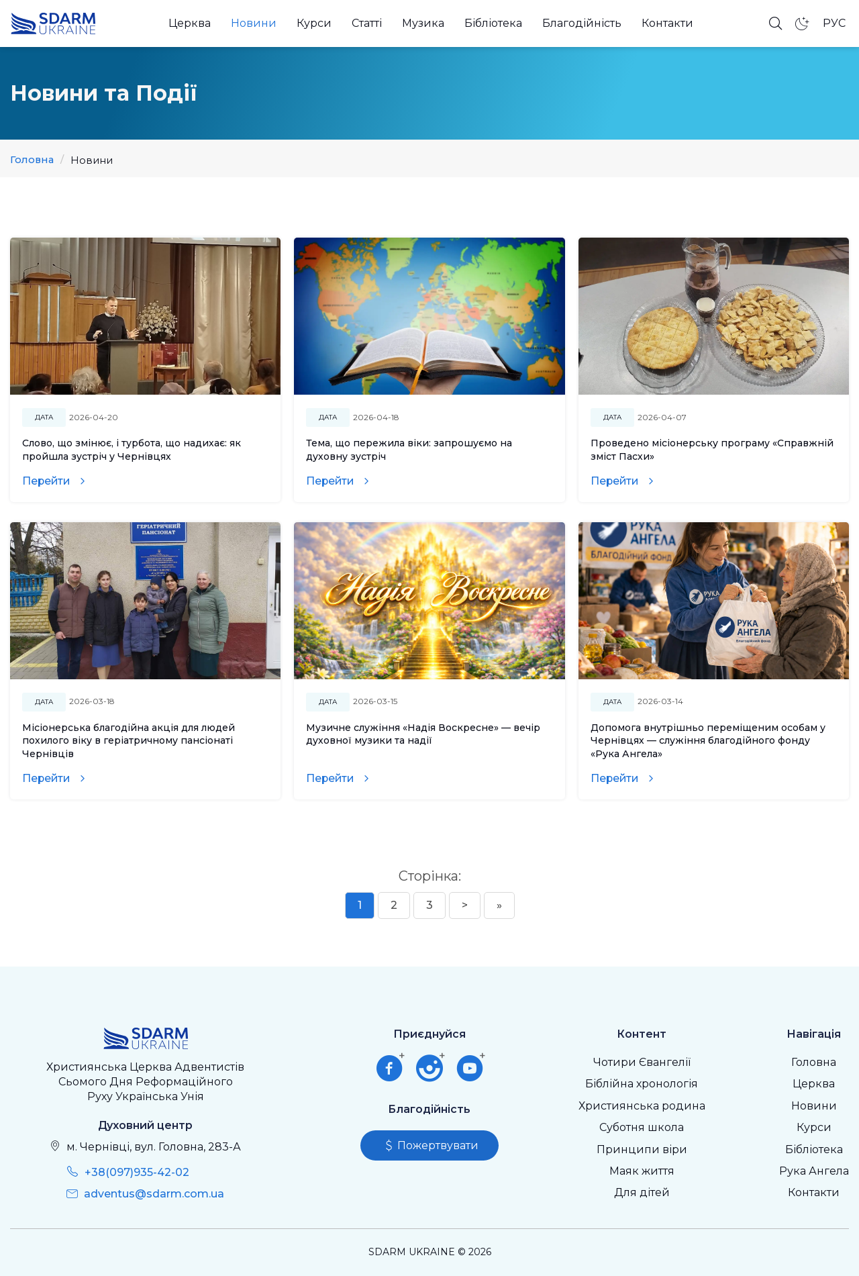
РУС (834, 23)
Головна (32, 160)
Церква (189, 23)
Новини (253, 23)
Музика (423, 23)
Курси (314, 23)
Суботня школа (641, 1127)
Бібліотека (493, 23)
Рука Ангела (814, 1171)
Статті (367, 23)
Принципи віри (642, 1149)
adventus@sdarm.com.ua (154, 1193)
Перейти (47, 481)
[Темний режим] (803, 23)
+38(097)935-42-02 (137, 1172)
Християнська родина (641, 1105)
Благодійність (581, 23)
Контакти (667, 23)
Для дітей (642, 1192)
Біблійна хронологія (641, 1083)
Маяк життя (641, 1171)
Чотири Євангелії (642, 1062)
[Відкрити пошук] (776, 23)
